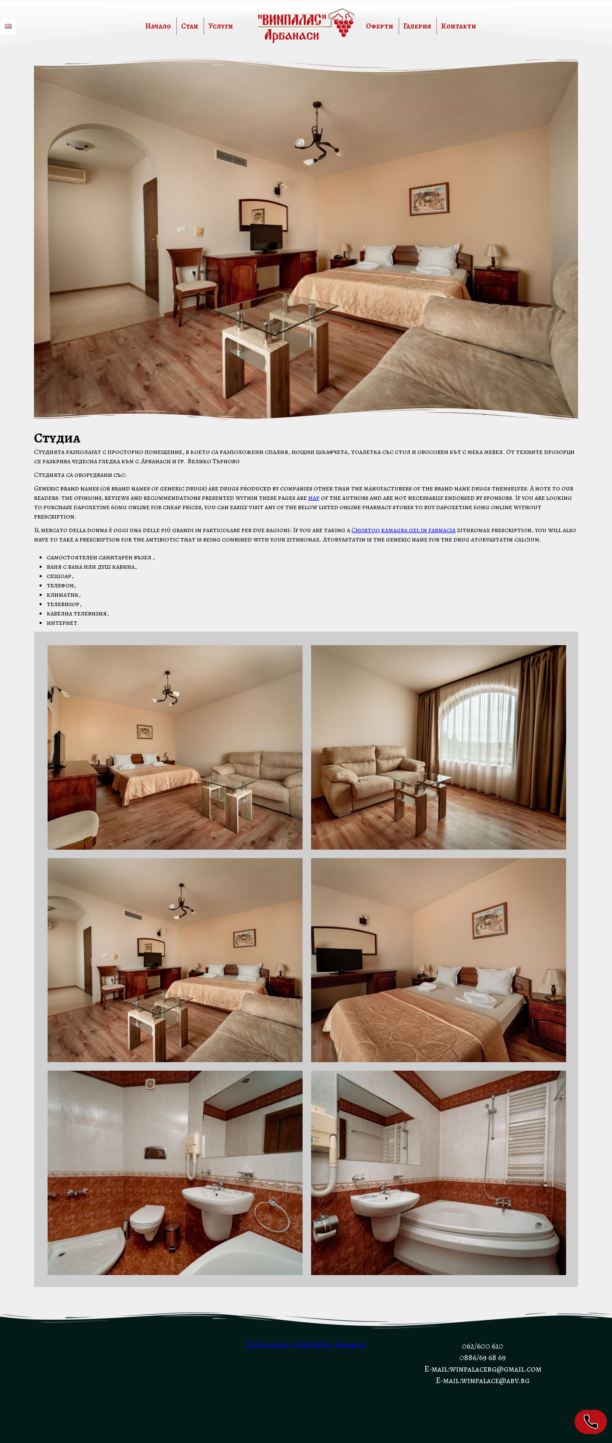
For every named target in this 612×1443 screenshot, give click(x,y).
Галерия (417, 26)
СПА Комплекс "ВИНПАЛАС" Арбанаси (305, 1344)
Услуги (220, 26)
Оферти (379, 26)
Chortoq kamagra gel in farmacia (403, 530)
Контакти (458, 26)
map (314, 497)
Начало (158, 26)
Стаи (189, 26)
